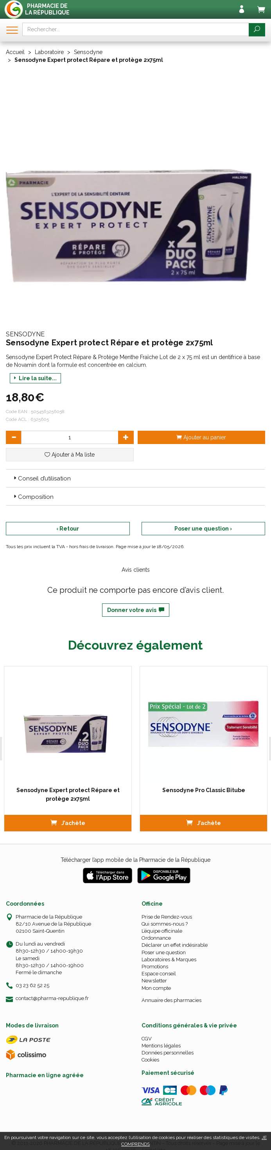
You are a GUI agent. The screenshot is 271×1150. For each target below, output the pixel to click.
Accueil (15, 52)
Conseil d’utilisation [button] (41, 478)
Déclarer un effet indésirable (175, 945)
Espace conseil (159, 974)
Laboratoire (49, 52)
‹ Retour (67, 528)
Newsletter (154, 981)
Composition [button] (33, 496)
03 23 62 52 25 (32, 985)
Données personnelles (168, 1053)
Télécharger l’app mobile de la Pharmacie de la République (135, 860)
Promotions (155, 966)
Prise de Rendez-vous (167, 917)
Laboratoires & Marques (169, 959)
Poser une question (164, 952)
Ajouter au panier (201, 437)
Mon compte (156, 988)
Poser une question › (203, 528)
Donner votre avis (135, 610)
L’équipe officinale (162, 931)
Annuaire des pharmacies (171, 1000)
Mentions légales (161, 1046)
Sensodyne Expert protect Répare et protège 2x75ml (67, 794)
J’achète (67, 822)
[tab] (135, 478)
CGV (147, 1039)
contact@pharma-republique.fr (52, 998)
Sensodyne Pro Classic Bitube (203, 790)
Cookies (150, 1060)
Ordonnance (156, 938)
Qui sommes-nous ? (165, 924)
